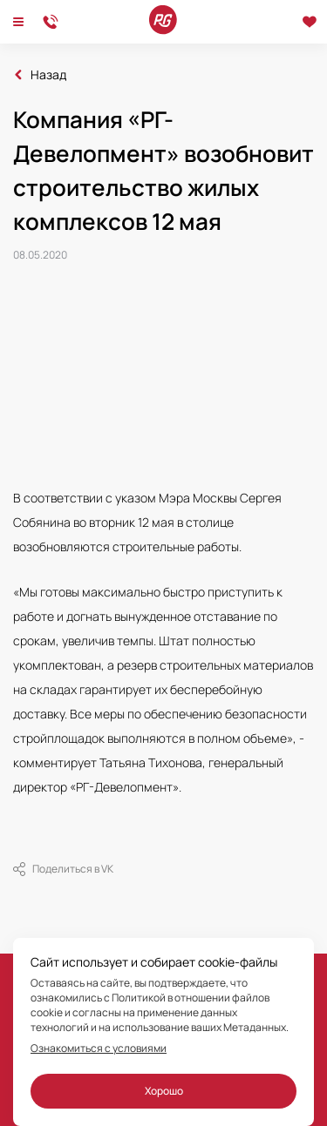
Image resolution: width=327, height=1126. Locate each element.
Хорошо (164, 1090)
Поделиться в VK (63, 869)
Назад (48, 75)
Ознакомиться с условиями (99, 1048)
